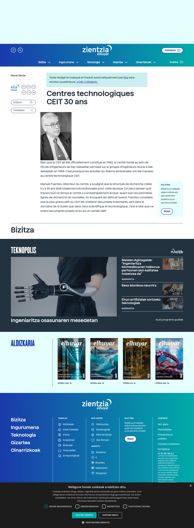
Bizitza (18, 419)
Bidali (167, 211)
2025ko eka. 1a (162, 383)
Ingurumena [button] (69, 62)
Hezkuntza (100, 424)
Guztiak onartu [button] (84, 515)
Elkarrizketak (68, 429)
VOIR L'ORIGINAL (87, 81)
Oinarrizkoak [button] (146, 62)
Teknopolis (23, 249)
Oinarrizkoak (25, 450)
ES (29, 87)
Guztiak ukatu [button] (110, 515)
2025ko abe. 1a (97, 383)
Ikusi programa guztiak (169, 319)
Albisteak (66, 424)
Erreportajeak (68, 455)
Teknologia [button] (96, 62)
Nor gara (163, 424)
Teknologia (23, 435)
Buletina (176, 62)
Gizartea (20, 442)
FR (34, 87)
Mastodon (99, 467)
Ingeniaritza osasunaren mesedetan (54, 320)
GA (34, 92)
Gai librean (100, 440)
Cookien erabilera (168, 444)
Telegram (99, 473)
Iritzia (63, 434)
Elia (126, 77)
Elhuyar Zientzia (18, 75)
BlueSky (98, 462)
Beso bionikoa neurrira (139, 285)
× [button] (190, 486)
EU (24, 87)
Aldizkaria (172, 50)
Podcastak (67, 450)
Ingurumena (25, 427)
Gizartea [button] (120, 62)
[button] (13, 49)
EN (24, 92)
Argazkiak (66, 440)
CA (29, 92)
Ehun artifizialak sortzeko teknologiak (141, 301)
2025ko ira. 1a (129, 383)
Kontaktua (164, 449)
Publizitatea (164, 429)
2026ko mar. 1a (65, 383)
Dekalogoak (100, 429)
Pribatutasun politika (165, 436)
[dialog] (97, 505)
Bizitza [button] (44, 62)
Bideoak (65, 445)
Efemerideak (101, 434)
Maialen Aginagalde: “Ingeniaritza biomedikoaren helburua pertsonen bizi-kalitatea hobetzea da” (141, 267)
